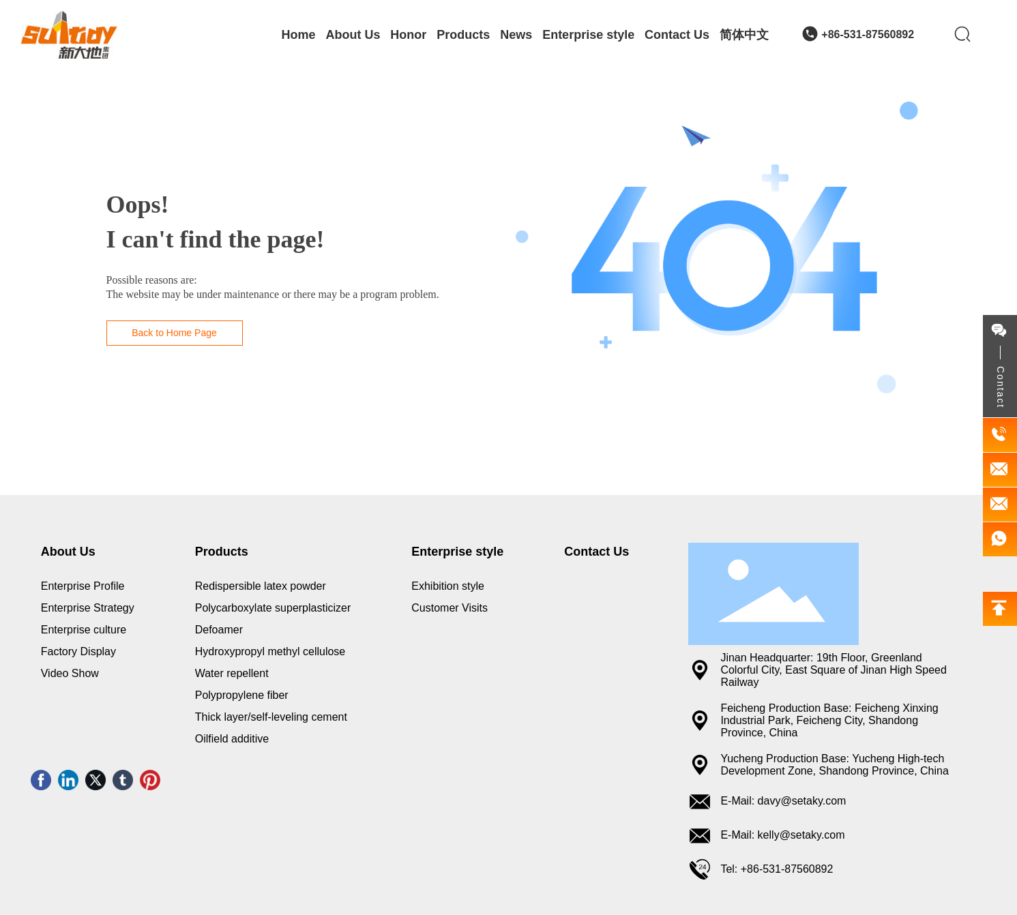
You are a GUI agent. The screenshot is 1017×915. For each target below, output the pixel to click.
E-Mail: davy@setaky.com (783, 801)
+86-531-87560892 (867, 34)
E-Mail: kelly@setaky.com (782, 835)
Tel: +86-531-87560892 (776, 869)
